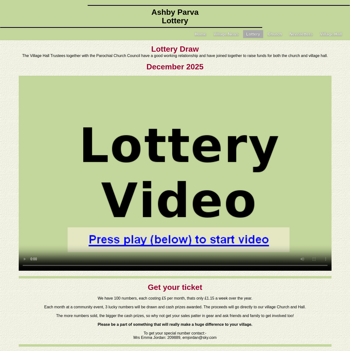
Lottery (253, 34)
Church (275, 34)
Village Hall (331, 34)
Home (200, 34)
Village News (226, 34)
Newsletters (301, 34)
